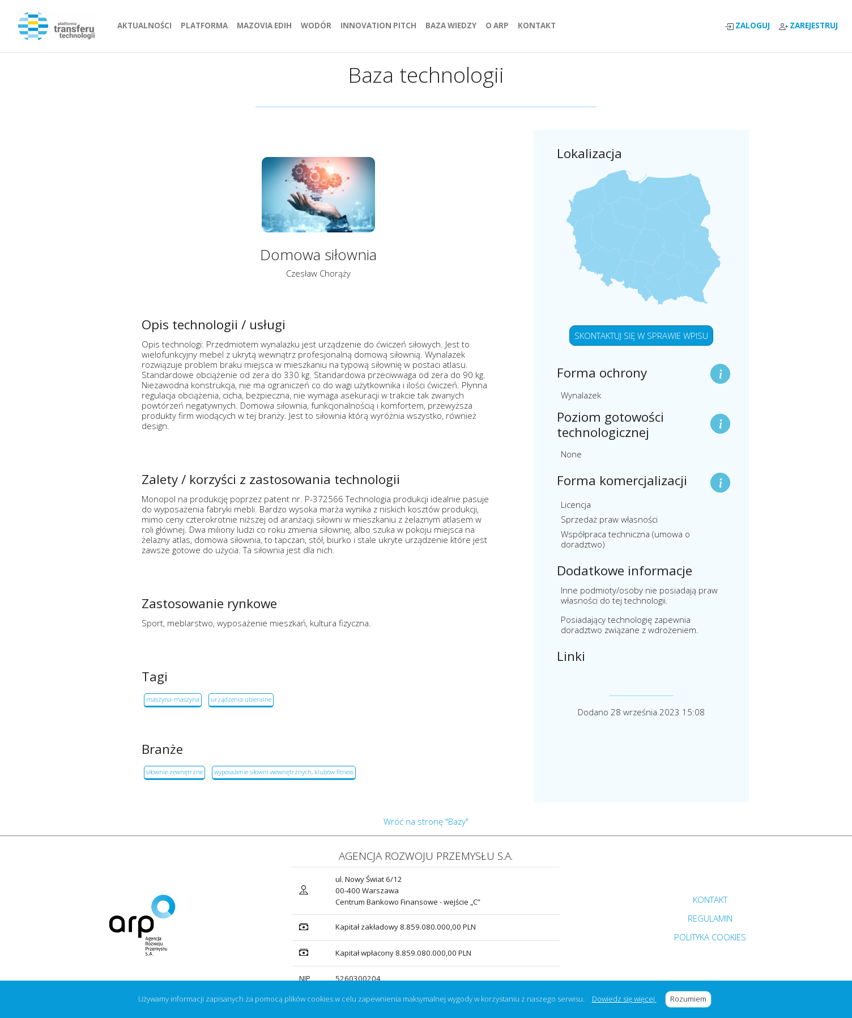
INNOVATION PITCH (378, 25)
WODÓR (318, 25)
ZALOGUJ (747, 26)
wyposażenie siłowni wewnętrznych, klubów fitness (283, 771)
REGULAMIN (710, 918)
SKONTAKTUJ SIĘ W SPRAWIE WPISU (641, 335)
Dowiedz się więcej (624, 999)
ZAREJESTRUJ (808, 26)
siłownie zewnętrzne (174, 771)
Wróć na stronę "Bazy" (426, 821)
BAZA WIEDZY (450, 25)
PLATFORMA (206, 25)
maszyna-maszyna (172, 699)
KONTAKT (539, 25)
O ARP (499, 25)
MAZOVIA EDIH (266, 25)
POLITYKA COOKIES (710, 937)
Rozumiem (691, 999)
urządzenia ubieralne (241, 699)
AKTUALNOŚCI (146, 25)
